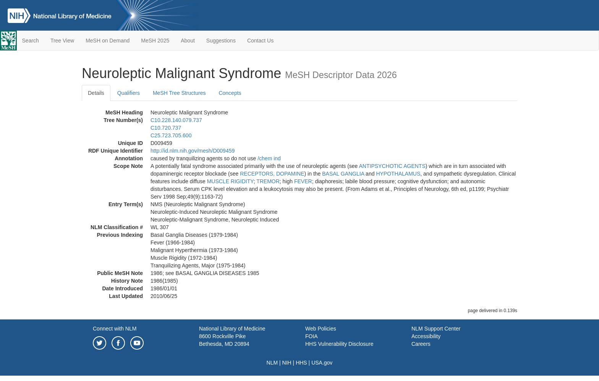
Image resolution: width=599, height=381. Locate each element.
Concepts (230, 93)
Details (96, 93)
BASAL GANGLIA (343, 174)
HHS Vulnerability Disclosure (339, 344)
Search (30, 40)
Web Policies (320, 329)
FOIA (311, 336)
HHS (301, 363)
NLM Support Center (435, 329)
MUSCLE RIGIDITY (230, 181)
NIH (286, 363)
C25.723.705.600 (171, 135)
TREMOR (268, 181)
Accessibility (425, 336)
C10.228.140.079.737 (176, 120)
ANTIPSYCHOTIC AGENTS (392, 166)
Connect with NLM (114, 329)
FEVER (303, 181)
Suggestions (221, 40)
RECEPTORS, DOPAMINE (272, 174)
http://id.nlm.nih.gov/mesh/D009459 (193, 151)
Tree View (62, 40)
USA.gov (321, 363)
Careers (421, 344)
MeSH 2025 (155, 40)
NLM (272, 363)
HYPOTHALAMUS (398, 174)
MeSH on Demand (108, 40)
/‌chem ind (269, 158)
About (188, 40)
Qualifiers (128, 93)
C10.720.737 (166, 128)
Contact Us (260, 40)
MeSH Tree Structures (179, 93)
